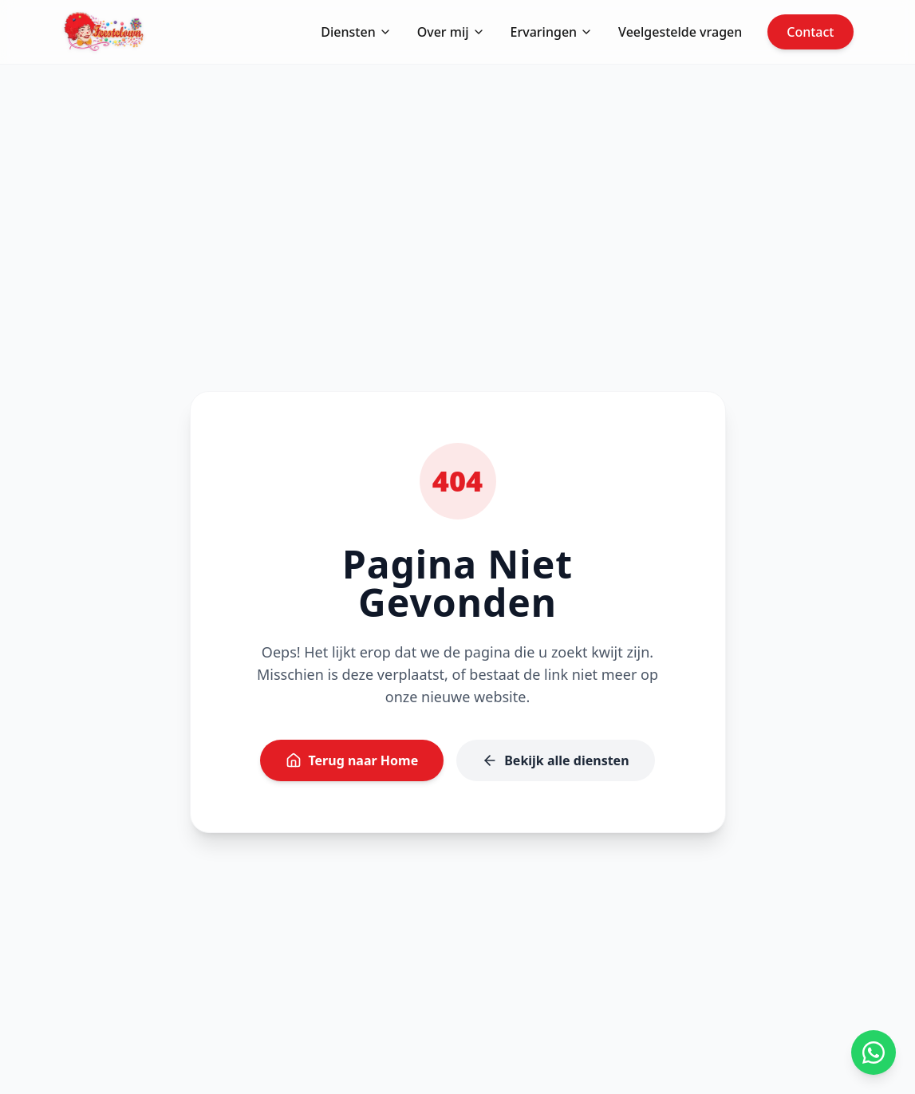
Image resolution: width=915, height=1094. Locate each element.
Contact (810, 32)
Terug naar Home (352, 760)
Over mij (451, 32)
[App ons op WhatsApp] (873, 1052)
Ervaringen (552, 32)
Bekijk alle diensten (555, 760)
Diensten (356, 32)
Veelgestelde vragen (680, 32)
